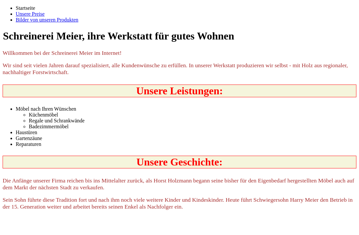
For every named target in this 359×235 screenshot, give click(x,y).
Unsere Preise (30, 14)
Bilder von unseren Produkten (47, 20)
